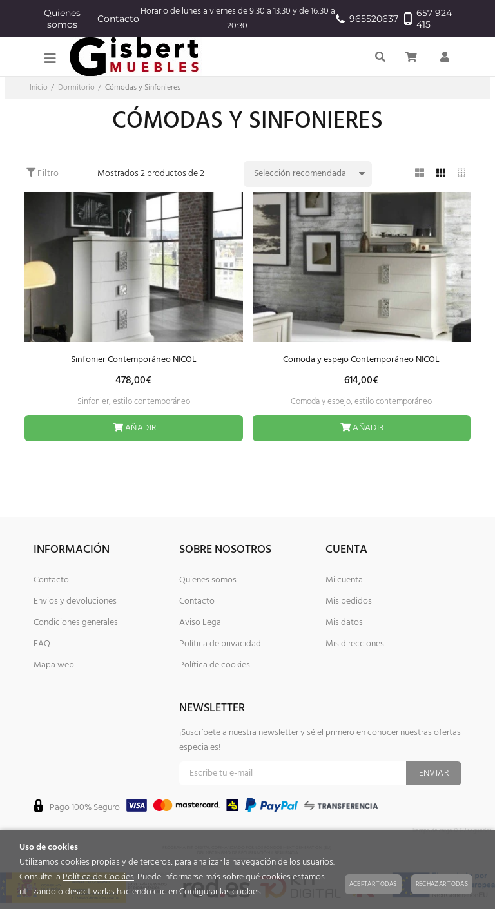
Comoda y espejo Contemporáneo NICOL (361, 359)
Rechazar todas (442, 884)
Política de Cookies (98, 877)
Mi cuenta (344, 580)
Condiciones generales (76, 622)
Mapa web (54, 665)
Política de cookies (214, 665)
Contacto (118, 18)
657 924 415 (428, 18)
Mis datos (344, 622)
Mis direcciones (354, 643)
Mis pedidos (348, 601)
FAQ (42, 643)
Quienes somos (62, 18)
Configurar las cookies (220, 892)
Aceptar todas (373, 884)
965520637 (363, 18)
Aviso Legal (201, 622)
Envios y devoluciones (75, 601)
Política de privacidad (220, 643)
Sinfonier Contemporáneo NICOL (134, 359)
